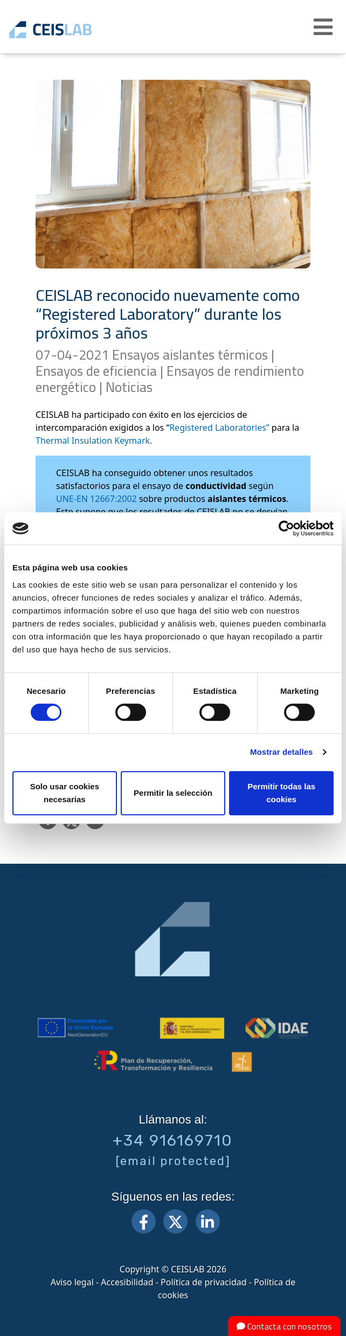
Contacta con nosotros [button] (284, 1326)
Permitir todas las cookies (281, 793)
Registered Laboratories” (219, 427)
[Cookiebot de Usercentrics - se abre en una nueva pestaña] (286, 528)
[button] (324, 27)
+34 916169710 (173, 1140)
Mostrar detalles (281, 751)
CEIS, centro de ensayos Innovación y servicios (66, 29)
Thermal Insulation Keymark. (94, 440)
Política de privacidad (204, 1282)
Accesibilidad (127, 1282)
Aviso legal (72, 1282)
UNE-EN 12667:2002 (96, 499)
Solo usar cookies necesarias (64, 793)
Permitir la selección (173, 792)
